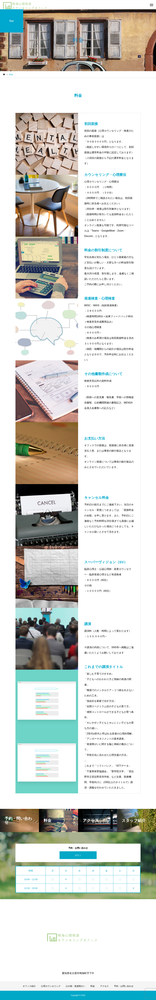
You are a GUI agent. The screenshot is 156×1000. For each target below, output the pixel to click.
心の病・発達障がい (75, 986)
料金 (92, 986)
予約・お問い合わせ (123, 986)
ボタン (78, 855)
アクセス (104, 986)
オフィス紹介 (29, 986)
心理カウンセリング (50, 986)
